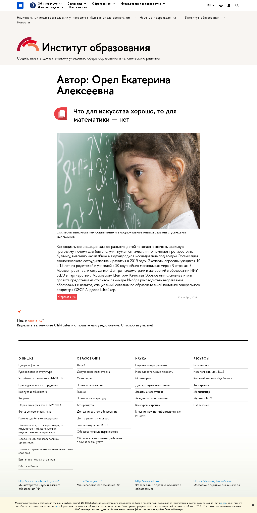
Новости (23, 22)
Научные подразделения (158, 17)
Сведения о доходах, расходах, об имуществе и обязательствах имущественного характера (41, 428)
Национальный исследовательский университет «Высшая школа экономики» (74, 17)
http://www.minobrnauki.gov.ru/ (38, 481)
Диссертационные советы (152, 385)
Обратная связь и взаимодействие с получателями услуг (100, 440)
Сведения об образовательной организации (38, 440)
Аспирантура (85, 405)
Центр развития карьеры (93, 418)
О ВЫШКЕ (26, 358)
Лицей (81, 365)
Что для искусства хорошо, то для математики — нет (125, 115)
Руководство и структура (35, 372)
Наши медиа (78, 7)
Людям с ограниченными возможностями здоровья (45, 451)
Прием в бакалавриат (91, 385)
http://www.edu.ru (147, 481)
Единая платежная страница (36, 459)
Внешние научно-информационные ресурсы (158, 413)
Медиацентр (202, 392)
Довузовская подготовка (93, 372)
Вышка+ (82, 392)
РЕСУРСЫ (201, 358)
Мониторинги (144, 378)
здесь (223, 503)
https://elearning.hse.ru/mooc (213, 481)
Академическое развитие (151, 398)
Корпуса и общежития (33, 392)
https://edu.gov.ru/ (89, 481)
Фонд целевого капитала (34, 411)
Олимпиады (84, 378)
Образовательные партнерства (97, 431)
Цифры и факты (28, 365)
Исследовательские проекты (154, 372)
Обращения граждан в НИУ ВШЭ (39, 405)
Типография (201, 385)
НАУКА (140, 358)
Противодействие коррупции (38, 418)
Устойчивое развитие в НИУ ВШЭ (40, 378)
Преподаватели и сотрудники (38, 385)
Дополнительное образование (97, 411)
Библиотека (201, 365)
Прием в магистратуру (91, 398)
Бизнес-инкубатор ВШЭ (92, 425)
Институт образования (202, 17)
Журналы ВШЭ (203, 398)
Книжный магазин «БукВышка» (213, 378)
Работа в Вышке (28, 466)
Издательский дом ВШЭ (209, 372)
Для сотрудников (50, 7)
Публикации (201, 405)
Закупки (23, 398)
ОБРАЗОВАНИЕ (88, 358)
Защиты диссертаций (149, 392)
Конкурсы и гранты (147, 405)
